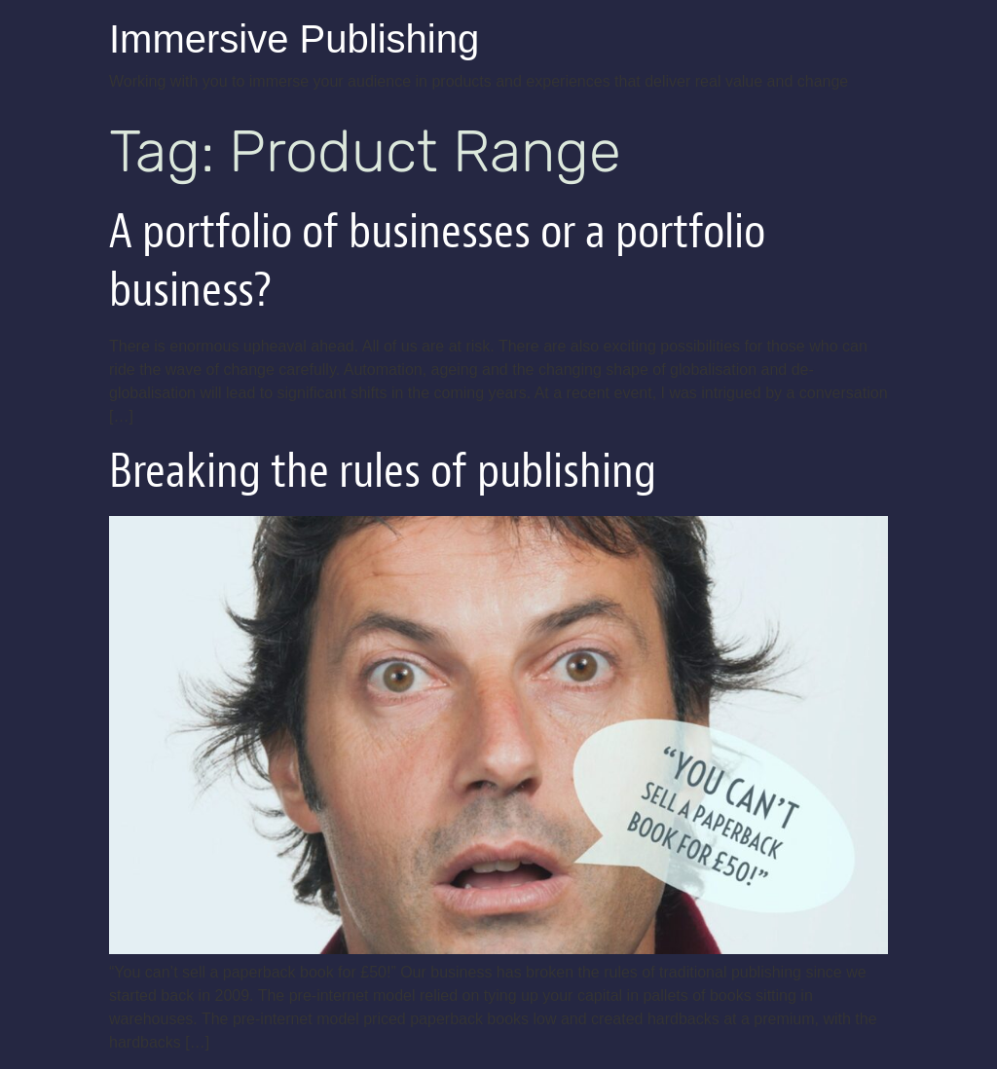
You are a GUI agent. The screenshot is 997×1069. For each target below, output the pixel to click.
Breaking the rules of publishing (382, 470)
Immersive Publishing (294, 39)
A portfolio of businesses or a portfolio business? (437, 260)
